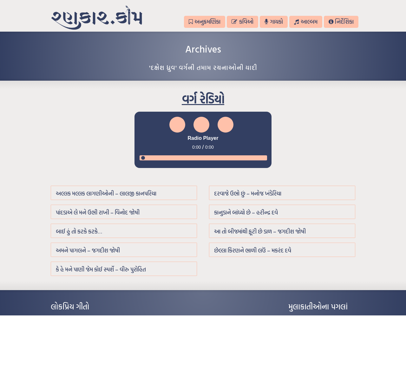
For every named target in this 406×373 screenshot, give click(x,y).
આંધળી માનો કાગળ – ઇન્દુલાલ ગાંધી (77, 319)
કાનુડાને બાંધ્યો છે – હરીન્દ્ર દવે (246, 212)
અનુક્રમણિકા (204, 21)
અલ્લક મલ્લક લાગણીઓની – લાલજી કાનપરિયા (106, 193)
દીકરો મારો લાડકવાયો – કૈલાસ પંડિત (78, 347)
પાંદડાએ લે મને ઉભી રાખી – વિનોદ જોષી (98, 212)
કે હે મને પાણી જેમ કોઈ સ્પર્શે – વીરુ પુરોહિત (101, 269)
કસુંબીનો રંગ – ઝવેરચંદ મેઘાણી (74, 357)
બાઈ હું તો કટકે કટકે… (79, 231)
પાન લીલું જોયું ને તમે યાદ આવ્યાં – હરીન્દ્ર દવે (84, 338)
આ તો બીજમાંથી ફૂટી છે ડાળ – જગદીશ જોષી (260, 231)
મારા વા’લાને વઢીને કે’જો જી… (73, 328)
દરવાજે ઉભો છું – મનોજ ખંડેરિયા (247, 193)
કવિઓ (242, 21)
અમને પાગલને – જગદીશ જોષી (88, 250)
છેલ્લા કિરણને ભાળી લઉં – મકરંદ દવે (252, 250)
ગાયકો (274, 21)
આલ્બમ (305, 21)
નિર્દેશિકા (341, 21)
